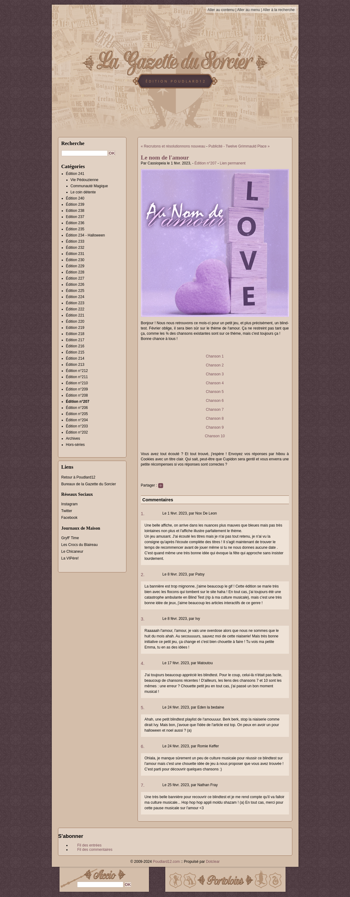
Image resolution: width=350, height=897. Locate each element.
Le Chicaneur (72, 551)
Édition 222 (75, 309)
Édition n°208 (77, 395)
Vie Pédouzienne (85, 180)
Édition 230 (75, 260)
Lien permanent (232, 163)
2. (143, 574)
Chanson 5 (215, 392)
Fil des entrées (89, 845)
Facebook (69, 517)
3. (143, 618)
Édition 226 (75, 284)
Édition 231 (75, 254)
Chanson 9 (215, 427)
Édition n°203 (77, 426)
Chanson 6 (215, 400)
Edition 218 (75, 334)
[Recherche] (84, 153)
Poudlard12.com (166, 861)
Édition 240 (75, 198)
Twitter (66, 511)
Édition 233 (75, 241)
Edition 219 (75, 327)
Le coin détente (83, 192)
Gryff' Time (70, 538)
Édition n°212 (77, 371)
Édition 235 (75, 229)
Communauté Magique (89, 186)
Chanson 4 (215, 383)
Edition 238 (75, 210)
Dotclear (213, 861)
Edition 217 (75, 340)
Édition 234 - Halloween (85, 235)
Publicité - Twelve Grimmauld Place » (239, 146)
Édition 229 (75, 266)
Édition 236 (75, 223)
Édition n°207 (206, 163)
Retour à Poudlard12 (78, 477)
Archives (73, 438)
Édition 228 (75, 272)
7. (143, 785)
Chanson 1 (215, 356)
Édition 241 (75, 174)
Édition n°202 (77, 432)
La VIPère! (70, 558)
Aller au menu (248, 10)
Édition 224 (75, 297)
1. (143, 513)
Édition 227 (75, 278)
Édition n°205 (77, 414)
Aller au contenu (221, 10)
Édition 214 (75, 358)
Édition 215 (75, 352)
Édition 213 (75, 364)
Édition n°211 (77, 377)
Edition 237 (75, 217)
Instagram (69, 504)
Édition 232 (75, 247)
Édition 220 (75, 321)
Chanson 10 (215, 436)
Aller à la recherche (278, 10)
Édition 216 (75, 346)
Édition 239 (75, 204)
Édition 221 (75, 315)
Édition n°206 (77, 408)
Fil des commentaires (95, 849)
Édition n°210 (77, 383)
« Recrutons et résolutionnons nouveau (173, 146)
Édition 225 (75, 291)
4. (143, 663)
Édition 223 (75, 303)
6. (143, 746)
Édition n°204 (77, 420)
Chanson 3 (215, 374)
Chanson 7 (215, 409)
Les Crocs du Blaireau (79, 545)
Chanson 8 (215, 418)
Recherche (72, 143)
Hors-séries (75, 444)
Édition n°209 (77, 389)
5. (143, 707)
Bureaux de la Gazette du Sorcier (88, 484)
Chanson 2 (215, 365)
